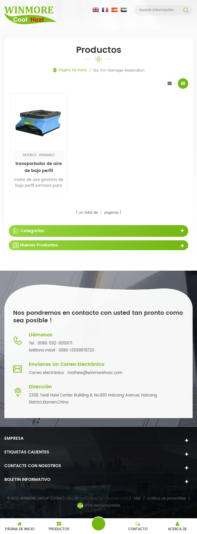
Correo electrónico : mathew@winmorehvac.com (75, 373)
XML (137, 498)
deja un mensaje (98, 523)
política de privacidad (166, 498)
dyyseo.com (118, 498)
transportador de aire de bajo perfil (38, 167)
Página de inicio (69, 70)
